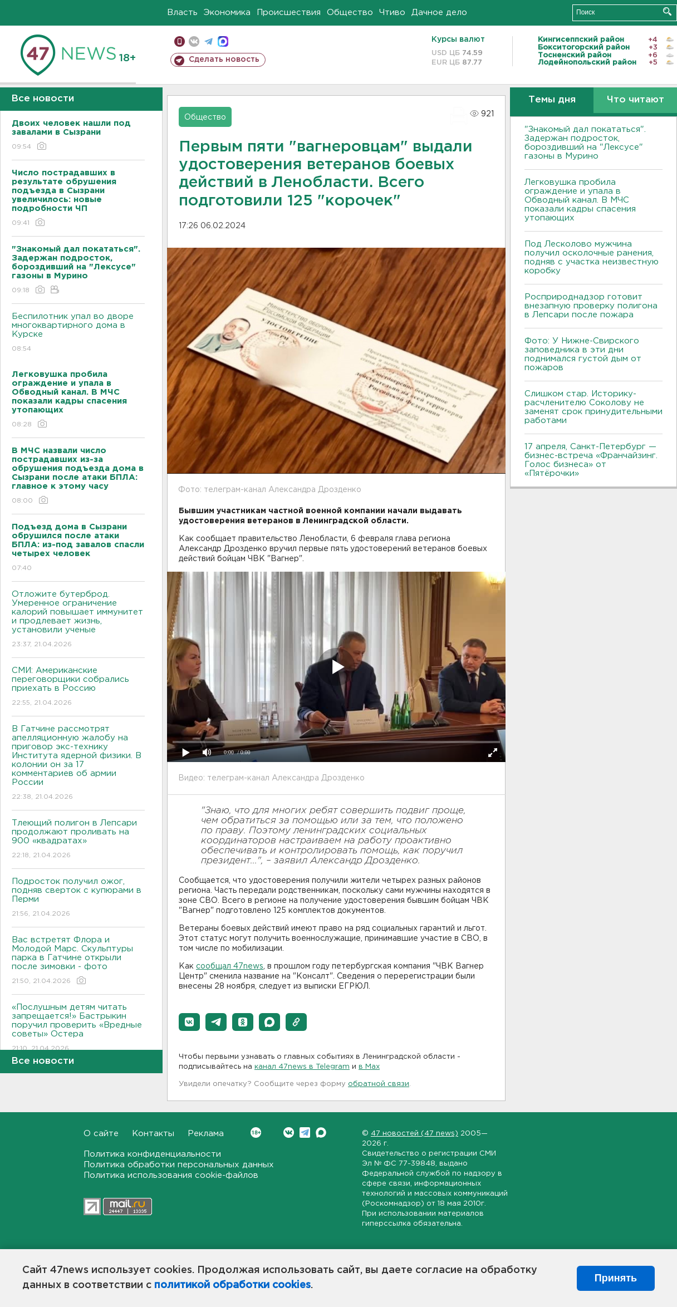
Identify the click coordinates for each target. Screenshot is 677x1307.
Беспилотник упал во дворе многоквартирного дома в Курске (78, 333)
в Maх (369, 1067)
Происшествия (289, 12)
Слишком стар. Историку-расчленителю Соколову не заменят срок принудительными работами (593, 407)
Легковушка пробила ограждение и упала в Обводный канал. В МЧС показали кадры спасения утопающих (580, 200)
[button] (189, 1022)
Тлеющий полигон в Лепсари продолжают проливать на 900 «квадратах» (78, 839)
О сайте (101, 1133)
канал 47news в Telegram (302, 1067)
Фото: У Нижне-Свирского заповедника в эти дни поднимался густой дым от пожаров (582, 354)
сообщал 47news (229, 966)
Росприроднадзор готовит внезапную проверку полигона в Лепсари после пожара (591, 305)
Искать (667, 11)
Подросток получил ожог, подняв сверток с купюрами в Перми (78, 898)
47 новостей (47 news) (414, 1134)
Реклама (206, 1133)
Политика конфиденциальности (152, 1154)
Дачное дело (439, 12)
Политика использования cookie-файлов (171, 1175)
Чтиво (392, 12)
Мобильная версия (179, 41)
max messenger (223, 41)
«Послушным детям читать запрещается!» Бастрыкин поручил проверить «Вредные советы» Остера (78, 1028)
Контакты (153, 1133)
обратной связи (378, 1084)
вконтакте (194, 41)
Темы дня (552, 100)
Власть (182, 12)
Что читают (635, 100)
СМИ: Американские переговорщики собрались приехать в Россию (78, 687)
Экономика (227, 12)
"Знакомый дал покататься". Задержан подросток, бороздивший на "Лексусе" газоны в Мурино (585, 143)
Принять (616, 1278)
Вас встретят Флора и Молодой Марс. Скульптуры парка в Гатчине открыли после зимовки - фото (78, 961)
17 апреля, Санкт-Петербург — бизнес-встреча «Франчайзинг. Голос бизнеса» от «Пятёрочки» (591, 460)
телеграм (208, 41)
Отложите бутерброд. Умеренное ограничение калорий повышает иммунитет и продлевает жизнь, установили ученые (78, 620)
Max (321, 1132)
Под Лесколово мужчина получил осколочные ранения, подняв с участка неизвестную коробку (591, 257)
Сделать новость (224, 59)
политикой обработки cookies (232, 1285)
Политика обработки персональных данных (179, 1164)
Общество (350, 12)
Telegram (305, 1132)
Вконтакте (256, 1132)
